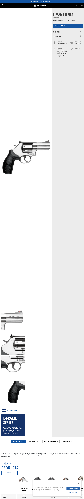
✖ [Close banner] (82, 1)
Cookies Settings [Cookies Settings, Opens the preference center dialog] (73, 492)
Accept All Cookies (73, 488)
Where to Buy (60, 26)
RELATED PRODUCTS (51, 392)
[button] (68, 31)
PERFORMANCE (34, 392)
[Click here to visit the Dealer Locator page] (76, 5)
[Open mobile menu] (2, 5)
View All (9, 424)
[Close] (78, 483)
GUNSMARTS (67, 392)
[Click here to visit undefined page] (24, 435)
